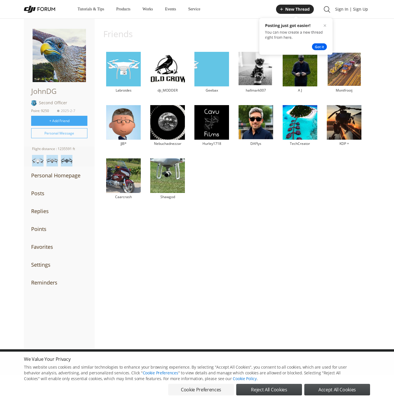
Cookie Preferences (160, 377)
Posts (37, 193)
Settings (40, 264)
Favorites (42, 246)
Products (123, 9)
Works (147, 9)
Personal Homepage (55, 175)
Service (194, 9)
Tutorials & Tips (91, 9)
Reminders (44, 282)
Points (38, 228)
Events (170, 9)
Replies (40, 211)
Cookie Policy (244, 383)
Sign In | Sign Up (351, 9)
